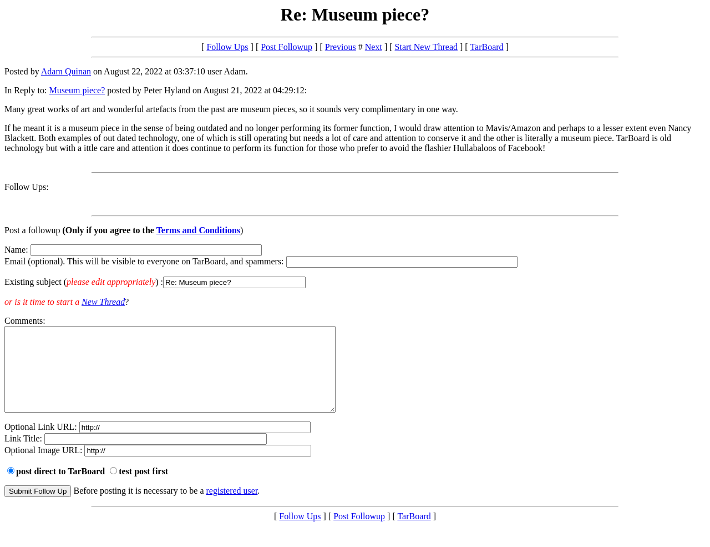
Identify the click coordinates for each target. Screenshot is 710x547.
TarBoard (486, 47)
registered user (232, 507)
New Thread (103, 302)
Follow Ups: (26, 187)
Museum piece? (77, 90)
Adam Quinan (66, 71)
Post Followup (286, 47)
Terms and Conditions (198, 230)
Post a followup (32, 230)
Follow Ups (227, 47)
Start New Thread (426, 47)
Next (373, 47)
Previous (340, 47)
